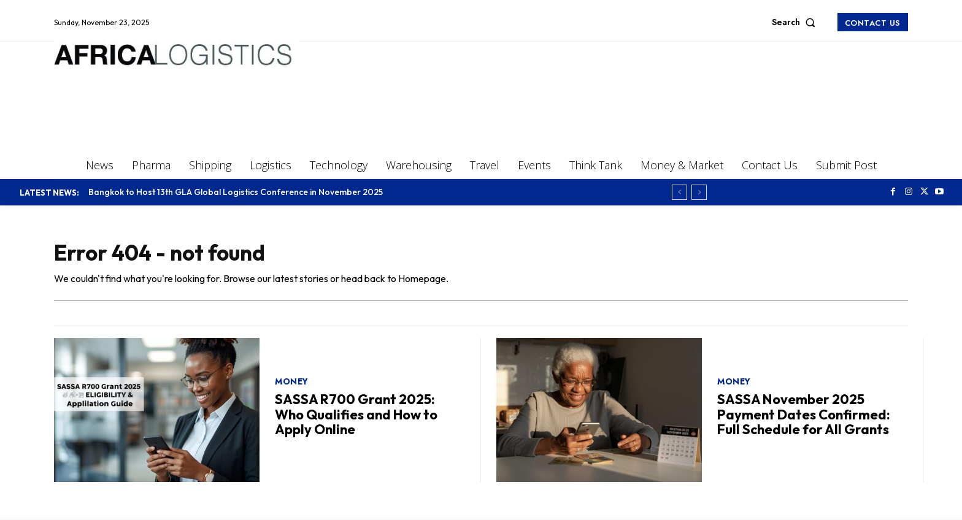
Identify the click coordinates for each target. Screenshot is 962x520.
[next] (699, 192)
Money (292, 381)
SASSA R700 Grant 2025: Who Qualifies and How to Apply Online (356, 414)
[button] (796, 22)
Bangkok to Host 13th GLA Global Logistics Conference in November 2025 (235, 191)
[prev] (679, 192)
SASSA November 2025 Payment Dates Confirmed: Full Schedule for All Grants (803, 414)
